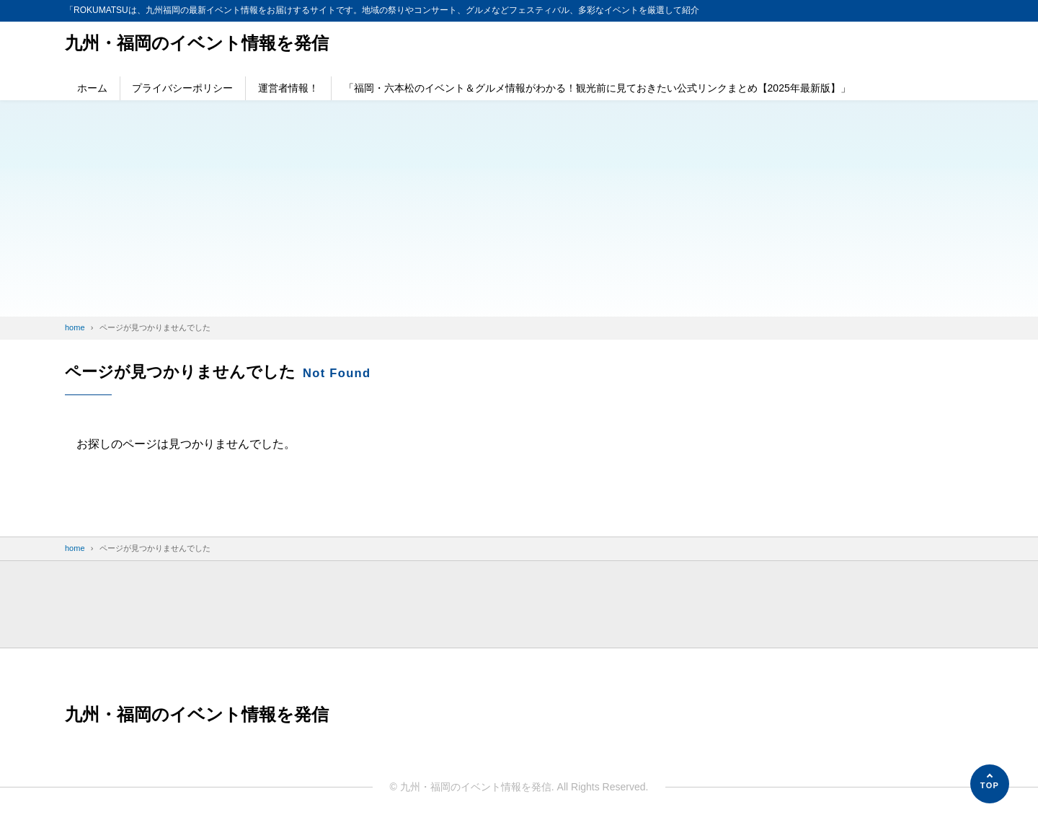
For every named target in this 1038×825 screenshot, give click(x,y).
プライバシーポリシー (182, 88)
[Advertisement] (519, 208)
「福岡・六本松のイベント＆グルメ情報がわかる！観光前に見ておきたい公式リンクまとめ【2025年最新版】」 (597, 88)
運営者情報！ (288, 88)
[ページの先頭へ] (989, 783)
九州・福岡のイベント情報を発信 (197, 43)
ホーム (92, 88)
